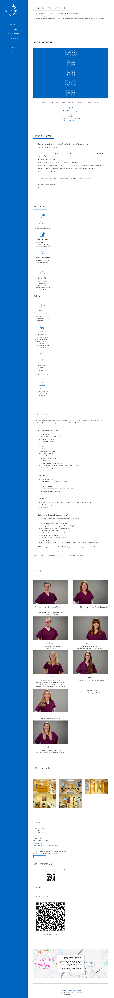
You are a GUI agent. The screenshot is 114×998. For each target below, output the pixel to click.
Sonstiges (42, 499)
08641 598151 (55, 845)
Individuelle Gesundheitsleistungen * (53, 515)
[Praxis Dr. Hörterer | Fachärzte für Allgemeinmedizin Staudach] (13, 9)
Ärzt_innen (41, 578)
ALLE (34, 578)
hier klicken (60, 869)
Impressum (64, 990)
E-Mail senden (40, 856)
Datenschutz (71, 990)
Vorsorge (41, 475)
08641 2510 (75, 111)
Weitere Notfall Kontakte (71, 121)
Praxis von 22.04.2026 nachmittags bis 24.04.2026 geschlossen (63, 144)
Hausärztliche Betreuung (48, 431)
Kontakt (78, 990)
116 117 (78, 118)
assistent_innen (50, 578)
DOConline (74, 994)
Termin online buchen (71, 113)
